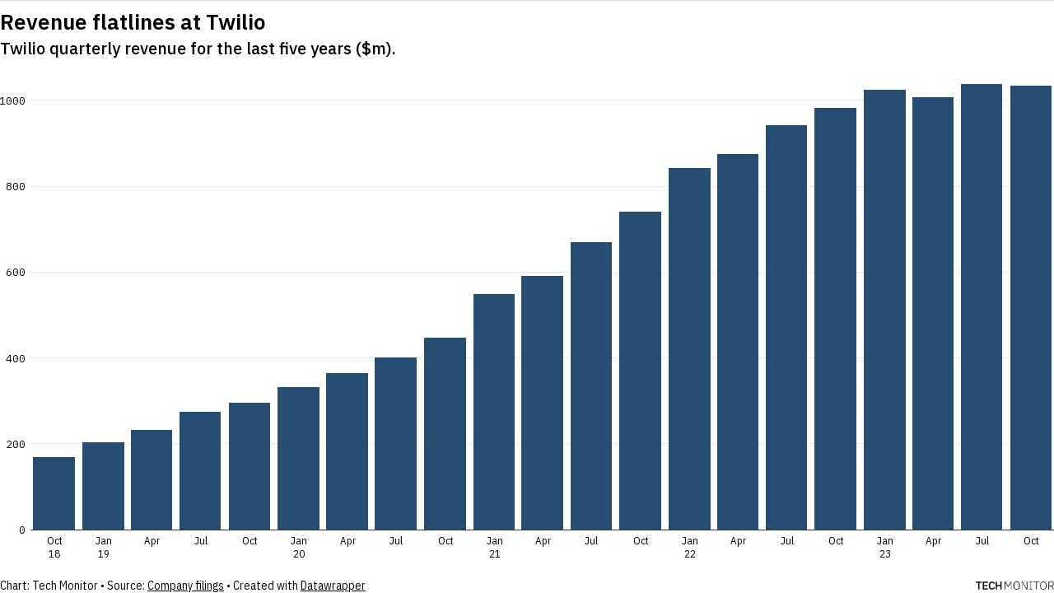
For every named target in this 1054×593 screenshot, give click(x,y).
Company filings (185, 585)
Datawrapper (333, 585)
